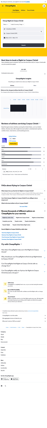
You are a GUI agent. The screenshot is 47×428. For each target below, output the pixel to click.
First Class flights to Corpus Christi (10, 232)
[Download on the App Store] (14, 379)
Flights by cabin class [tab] (7, 217)
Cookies (27, 1)
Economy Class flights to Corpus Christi (11, 239)
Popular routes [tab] (18, 221)
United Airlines (12, 136)
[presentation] (45, 74)
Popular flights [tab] (6, 224)
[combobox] (6, 24)
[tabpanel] (23, 104)
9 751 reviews (12, 141)
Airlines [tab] (12, 85)
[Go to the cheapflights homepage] (11, 6)
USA (19, 327)
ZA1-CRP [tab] (23, 69)
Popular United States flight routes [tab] (21, 224)
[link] (13, 143)
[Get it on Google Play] (5, 379)
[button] (45, 1)
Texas (23, 327)
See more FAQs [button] (23, 206)
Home (7, 327)
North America (13, 327)
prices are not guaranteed (33, 310)
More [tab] (35, 85)
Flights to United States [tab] (38, 217)
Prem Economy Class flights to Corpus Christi (13, 237)
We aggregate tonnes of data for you (24, 318)
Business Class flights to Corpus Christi (11, 235)
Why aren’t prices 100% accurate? (24, 321)
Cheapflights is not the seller (24, 315)
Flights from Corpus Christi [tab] (22, 217)
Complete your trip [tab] (7, 221)
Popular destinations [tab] (30, 221)
